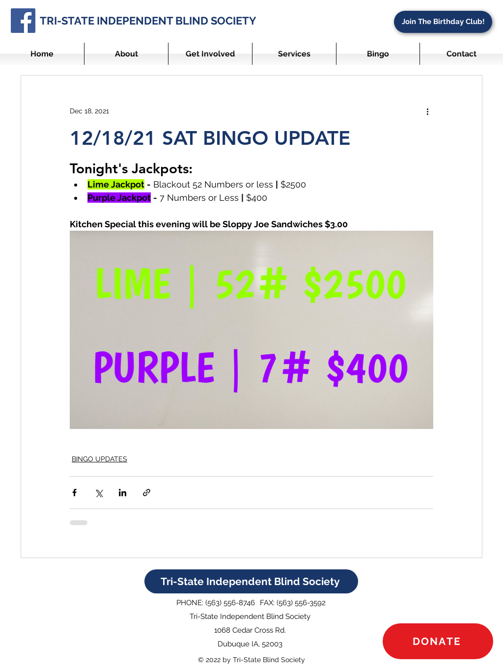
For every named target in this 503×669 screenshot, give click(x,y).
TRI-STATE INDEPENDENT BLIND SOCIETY (148, 20)
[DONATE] (438, 641)
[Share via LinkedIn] (122, 492)
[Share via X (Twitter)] (98, 492)
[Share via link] (146, 492)
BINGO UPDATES (99, 459)
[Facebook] (23, 20)
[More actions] (427, 111)
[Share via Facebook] (74, 492)
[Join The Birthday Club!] (443, 22)
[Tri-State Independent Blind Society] (251, 581)
